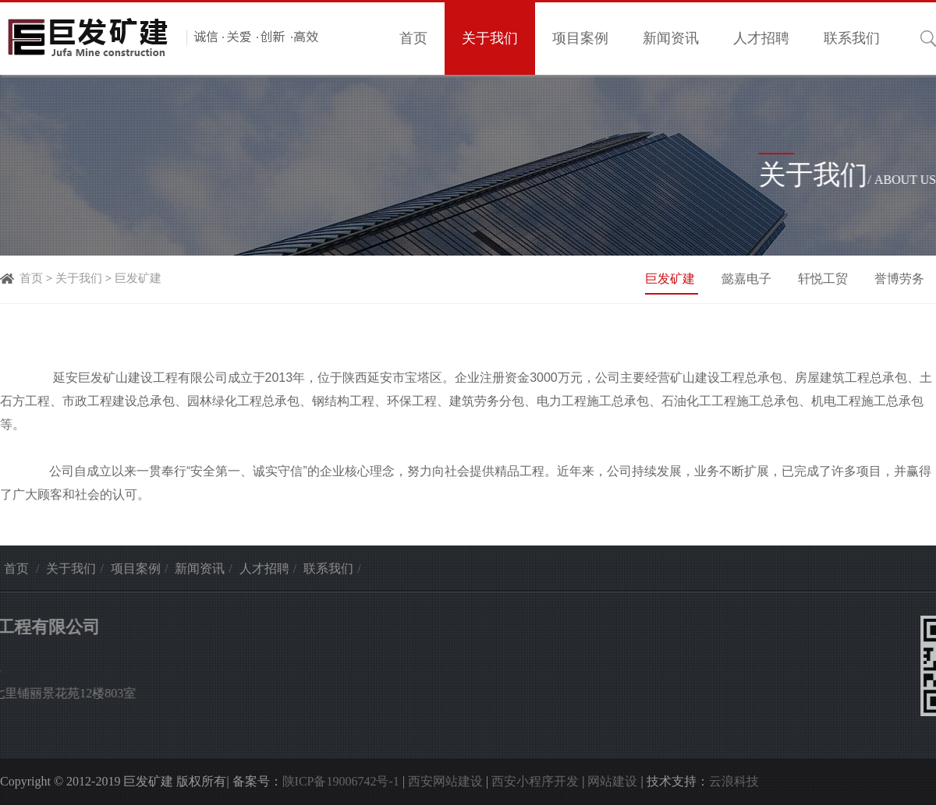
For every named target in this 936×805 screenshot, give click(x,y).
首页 (413, 38)
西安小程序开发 (535, 781)
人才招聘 (761, 38)
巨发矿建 (138, 278)
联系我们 (852, 38)
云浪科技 (734, 781)
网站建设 (612, 781)
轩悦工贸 (824, 278)
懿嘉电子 (748, 278)
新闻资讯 (671, 38)
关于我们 (490, 38)
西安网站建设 (445, 781)
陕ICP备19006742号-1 (340, 781)
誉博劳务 (899, 278)
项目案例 (580, 38)
